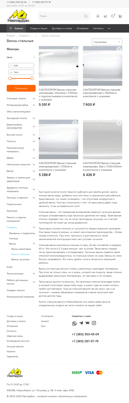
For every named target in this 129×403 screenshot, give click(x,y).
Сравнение (12, 356)
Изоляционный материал (20, 296)
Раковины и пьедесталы (22, 233)
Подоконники (14, 204)
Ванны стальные (20, 254)
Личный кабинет (15, 346)
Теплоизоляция (15, 273)
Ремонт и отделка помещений (16, 219)
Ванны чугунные (20, 259)
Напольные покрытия (18, 164)
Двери (10, 157)
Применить (21, 88)
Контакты (98, 28)
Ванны (12, 243)
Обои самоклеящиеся (18, 111)
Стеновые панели (16, 98)
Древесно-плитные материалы (17, 189)
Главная (11, 35)
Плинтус (11, 141)
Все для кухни (14, 134)
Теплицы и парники (17, 197)
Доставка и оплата (62, 28)
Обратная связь (15, 336)
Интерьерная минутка (18, 341)
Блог (43, 326)
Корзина (11, 351)
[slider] (10, 78)
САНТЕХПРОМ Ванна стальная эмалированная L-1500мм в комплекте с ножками (101, 93)
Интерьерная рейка (17, 104)
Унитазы (13, 238)
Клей (9, 266)
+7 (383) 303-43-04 (17, 2)
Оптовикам (83, 28)
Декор (10, 170)
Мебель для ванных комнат (17, 282)
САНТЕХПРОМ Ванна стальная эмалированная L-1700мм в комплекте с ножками (57, 166)
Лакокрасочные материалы (15, 149)
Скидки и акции (38, 28)
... (36, 35)
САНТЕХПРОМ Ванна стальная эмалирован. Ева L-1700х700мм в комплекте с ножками (102, 166)
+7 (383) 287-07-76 (41, 2)
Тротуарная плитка (17, 118)
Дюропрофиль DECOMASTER (14, 126)
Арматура (12, 210)
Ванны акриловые (21, 248)
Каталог (16, 28)
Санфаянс (24, 35)
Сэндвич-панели (16, 290)
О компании (47, 316)
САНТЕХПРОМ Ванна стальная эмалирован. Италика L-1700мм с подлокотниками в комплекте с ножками (58, 94)
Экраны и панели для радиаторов (18, 179)
